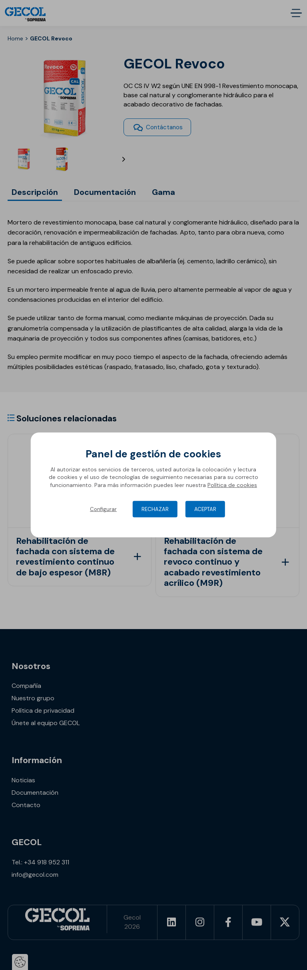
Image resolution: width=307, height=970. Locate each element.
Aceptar (205, 509)
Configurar (103, 509)
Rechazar (155, 509)
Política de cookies (232, 485)
